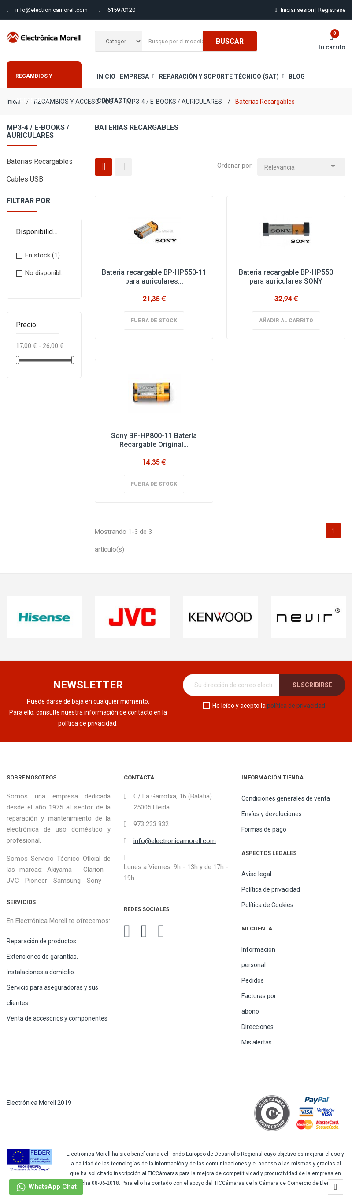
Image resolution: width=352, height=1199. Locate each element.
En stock (42, 255)
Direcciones (257, 1026)
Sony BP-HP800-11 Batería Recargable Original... (154, 440)
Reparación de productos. (42, 941)
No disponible (46, 273)
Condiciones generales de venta (285, 798)
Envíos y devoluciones (271, 813)
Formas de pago (263, 829)
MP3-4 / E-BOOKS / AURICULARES (38, 132)
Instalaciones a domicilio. (41, 972)
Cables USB (25, 179)
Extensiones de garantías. (42, 956)
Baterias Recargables (40, 161)
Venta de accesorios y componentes (57, 1018)
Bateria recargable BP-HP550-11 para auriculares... (154, 276)
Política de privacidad (270, 889)
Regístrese (330, 10)
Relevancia (301, 165)
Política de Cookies (267, 904)
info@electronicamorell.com (51, 10)
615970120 (121, 10)
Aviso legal (256, 874)
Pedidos (252, 980)
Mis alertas (256, 1042)
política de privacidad (296, 705)
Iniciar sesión (295, 10)
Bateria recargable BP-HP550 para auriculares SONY (286, 276)
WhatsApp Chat (46, 1187)
